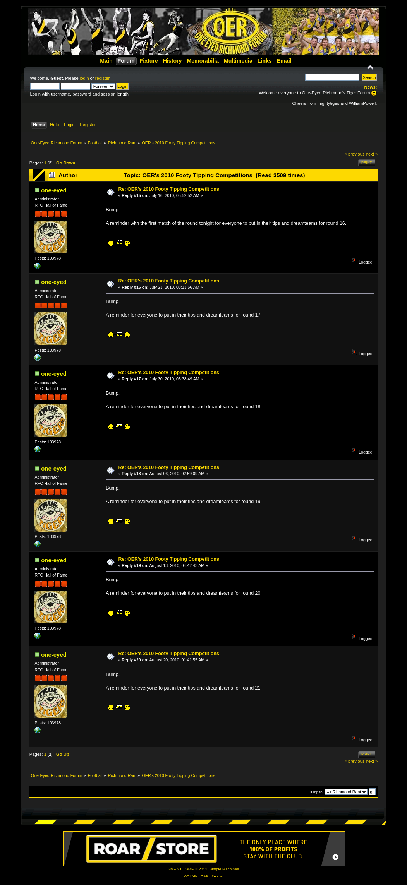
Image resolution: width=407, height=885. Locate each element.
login (84, 78)
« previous (355, 154)
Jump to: (316, 792)
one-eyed (54, 190)
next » (372, 154)
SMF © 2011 (196, 869)
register (102, 78)
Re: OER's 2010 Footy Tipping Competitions (168, 189)
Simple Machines (224, 869)
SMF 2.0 (175, 869)
